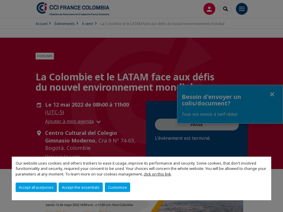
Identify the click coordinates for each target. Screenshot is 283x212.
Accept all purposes (36, 187)
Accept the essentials (81, 187)
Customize (117, 187)
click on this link (157, 174)
